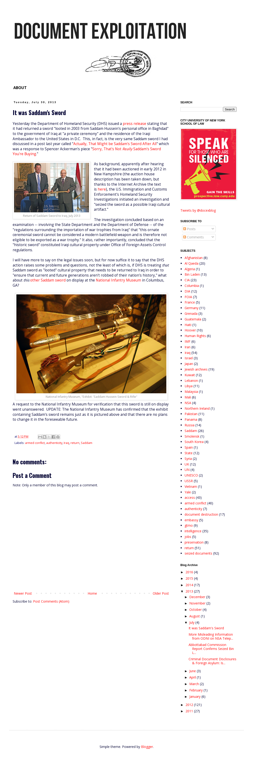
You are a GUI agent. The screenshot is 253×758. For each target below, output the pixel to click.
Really (127, 148)
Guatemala (193, 319)
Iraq (66, 443)
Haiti (188, 325)
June (193, 671)
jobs (188, 536)
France (190, 302)
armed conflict (35, 443)
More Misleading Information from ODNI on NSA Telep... (211, 636)
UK (187, 464)
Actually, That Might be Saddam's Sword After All (114, 143)
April (193, 677)
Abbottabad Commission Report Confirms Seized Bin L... (211, 648)
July (192, 622)
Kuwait (190, 375)
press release (134, 123)
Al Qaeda (191, 263)
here (102, 189)
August (195, 616)
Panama (191, 419)
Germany (191, 308)
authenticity (54, 443)
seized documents (198, 553)
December (197, 597)
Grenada (191, 313)
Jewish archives (196, 369)
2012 (190, 704)
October (196, 609)
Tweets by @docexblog (198, 210)
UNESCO (191, 475)
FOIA (188, 297)
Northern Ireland (197, 408)
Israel (189, 358)
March (194, 684)
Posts (189, 229)
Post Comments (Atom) (51, 601)
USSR (189, 481)
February (196, 690)
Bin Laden (192, 274)
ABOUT (20, 87)
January (195, 696)
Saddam (86, 443)
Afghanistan (194, 257)
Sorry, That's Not (107, 148)
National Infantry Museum (118, 280)
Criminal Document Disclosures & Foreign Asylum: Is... (212, 661)
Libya (189, 386)
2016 (190, 572)
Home (92, 593)
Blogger (147, 746)
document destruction (201, 514)
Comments (193, 237)
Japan (189, 363)
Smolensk (192, 436)
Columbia (192, 285)
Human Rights (195, 336)
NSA (188, 403)
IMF (187, 341)
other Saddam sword (48, 280)
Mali (188, 397)
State (189, 453)
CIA (187, 280)
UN (187, 469)
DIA (187, 291)
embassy (191, 520)
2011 (190, 711)
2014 (190, 585)
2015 (190, 578)
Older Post (161, 593)
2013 (190, 591)
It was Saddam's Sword (206, 628)
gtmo (189, 525)
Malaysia (191, 391)
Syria (188, 458)
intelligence (193, 531)
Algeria (190, 269)
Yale (188, 492)
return (75, 443)
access (190, 497)
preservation (194, 542)
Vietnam (191, 486)
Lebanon (191, 380)
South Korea (194, 441)
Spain (189, 447)
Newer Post (23, 593)
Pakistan (191, 414)
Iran (187, 347)
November (197, 603)
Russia (189, 425)
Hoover (190, 330)
